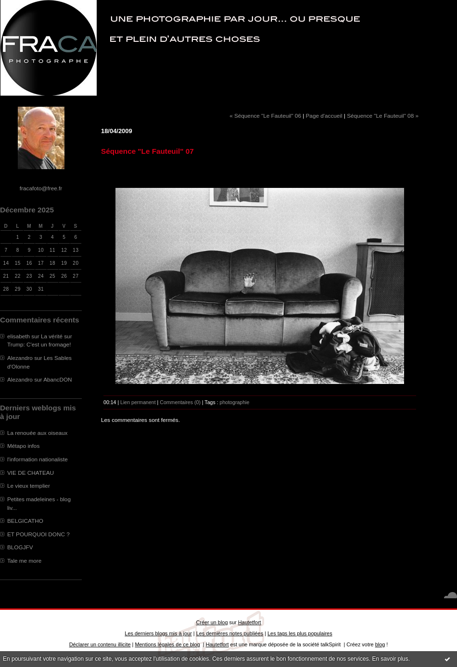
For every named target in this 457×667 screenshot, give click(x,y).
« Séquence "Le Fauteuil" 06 (265, 115)
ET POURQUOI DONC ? (38, 534)
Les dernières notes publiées (229, 633)
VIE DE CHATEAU (30, 472)
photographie (235, 402)
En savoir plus (390, 658)
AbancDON (57, 379)
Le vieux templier (28, 485)
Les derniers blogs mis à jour (158, 633)
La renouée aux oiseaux (37, 433)
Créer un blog (212, 622)
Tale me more (24, 560)
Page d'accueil (324, 115)
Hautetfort (249, 622)
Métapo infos (23, 446)
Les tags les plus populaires (299, 633)
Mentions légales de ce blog (167, 644)
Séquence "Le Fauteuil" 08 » (383, 115)
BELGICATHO (25, 521)
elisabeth (18, 336)
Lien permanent (138, 402)
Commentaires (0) (180, 402)
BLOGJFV (20, 547)
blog (380, 644)
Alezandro (20, 358)
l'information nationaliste (37, 459)
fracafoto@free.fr (41, 188)
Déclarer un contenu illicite (100, 644)
